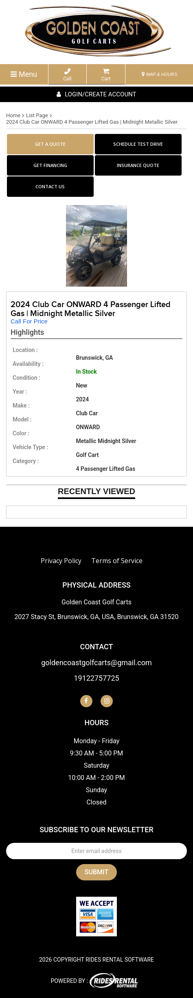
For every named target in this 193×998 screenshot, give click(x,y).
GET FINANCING (50, 165)
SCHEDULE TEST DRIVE (138, 144)
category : (26, 461)
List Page (37, 115)
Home (13, 115)
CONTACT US (50, 186)
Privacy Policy (61, 560)
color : (21, 433)
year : (20, 391)
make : (21, 405)
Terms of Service (117, 560)
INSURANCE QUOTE (138, 165)
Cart (106, 75)
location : (25, 350)
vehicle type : (30, 447)
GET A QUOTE (50, 144)
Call (67, 75)
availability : (28, 364)
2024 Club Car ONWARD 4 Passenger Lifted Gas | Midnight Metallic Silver (92, 122)
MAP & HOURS (160, 74)
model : (22, 419)
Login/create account (96, 94)
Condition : (26, 378)
